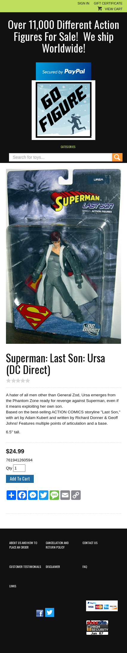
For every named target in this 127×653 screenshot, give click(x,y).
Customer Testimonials (25, 566)
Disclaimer (53, 566)
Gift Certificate (108, 3)
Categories (68, 146)
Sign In (83, 3)
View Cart (114, 9)
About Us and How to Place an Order (23, 544)
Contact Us (89, 542)
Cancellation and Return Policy (57, 544)
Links (12, 585)
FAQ (84, 566)
